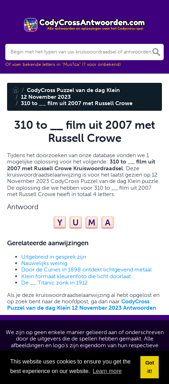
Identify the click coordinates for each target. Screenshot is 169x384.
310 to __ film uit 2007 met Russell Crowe (77, 103)
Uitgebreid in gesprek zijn (53, 256)
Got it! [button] (149, 367)
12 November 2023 (46, 96)
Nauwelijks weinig (44, 263)
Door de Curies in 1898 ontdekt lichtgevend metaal (86, 269)
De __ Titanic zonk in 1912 (54, 282)
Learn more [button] (107, 371)
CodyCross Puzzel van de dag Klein (73, 90)
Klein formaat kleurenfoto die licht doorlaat (76, 276)
